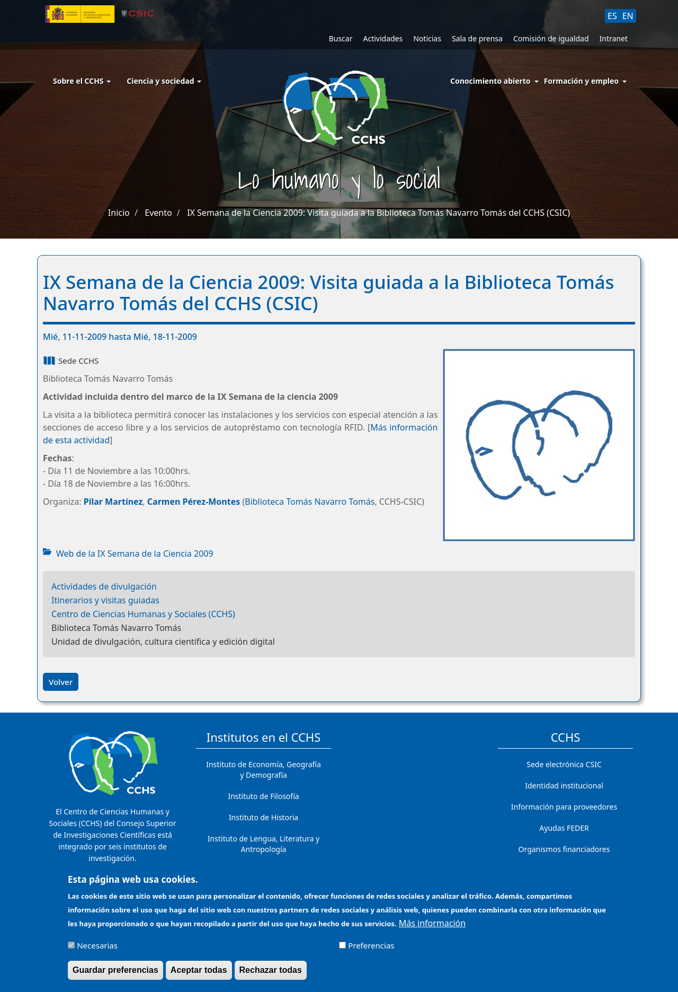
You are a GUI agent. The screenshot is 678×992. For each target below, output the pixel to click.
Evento (158, 212)
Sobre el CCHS (82, 81)
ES (612, 16)
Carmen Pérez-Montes (193, 501)
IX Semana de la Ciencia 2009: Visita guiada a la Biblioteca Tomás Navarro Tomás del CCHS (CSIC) (378, 212)
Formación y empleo (581, 81)
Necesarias (97, 948)
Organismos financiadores (564, 849)
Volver (61, 682)
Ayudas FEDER (563, 828)
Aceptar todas (199, 973)
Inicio (119, 212)
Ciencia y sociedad (164, 81)
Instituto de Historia (263, 817)
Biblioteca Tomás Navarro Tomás (309, 501)
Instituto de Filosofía (263, 796)
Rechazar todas (270, 973)
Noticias (427, 38)
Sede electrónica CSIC (564, 764)
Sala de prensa (477, 38)
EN (628, 16)
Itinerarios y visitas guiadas (105, 600)
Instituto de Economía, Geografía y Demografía (263, 769)
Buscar (341, 38)
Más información (432, 926)
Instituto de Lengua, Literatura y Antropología (263, 843)
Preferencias (371, 948)
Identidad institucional (564, 785)
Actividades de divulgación (104, 586)
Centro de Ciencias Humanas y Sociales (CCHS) (143, 614)
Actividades (383, 38)
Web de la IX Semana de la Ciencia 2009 (134, 553)
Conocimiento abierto (490, 81)
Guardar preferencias (115, 973)
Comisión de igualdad (551, 38)
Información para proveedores (564, 807)
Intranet (614, 38)
